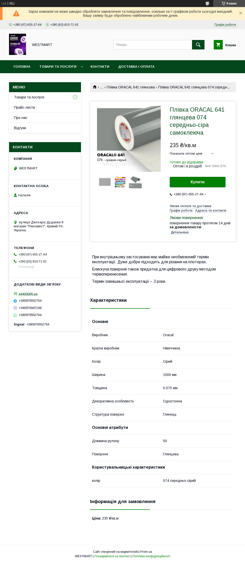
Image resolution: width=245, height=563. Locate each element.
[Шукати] (198, 44)
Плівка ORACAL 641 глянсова (131, 87)
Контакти (99, 66)
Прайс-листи (24, 107)
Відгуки (20, 128)
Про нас (20, 118)
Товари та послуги (57, 66)
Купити (198, 182)
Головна (22, 66)
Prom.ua (146, 552)
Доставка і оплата (136, 66)
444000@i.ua (28, 293)
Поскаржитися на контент (112, 556)
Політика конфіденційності (151, 556)
